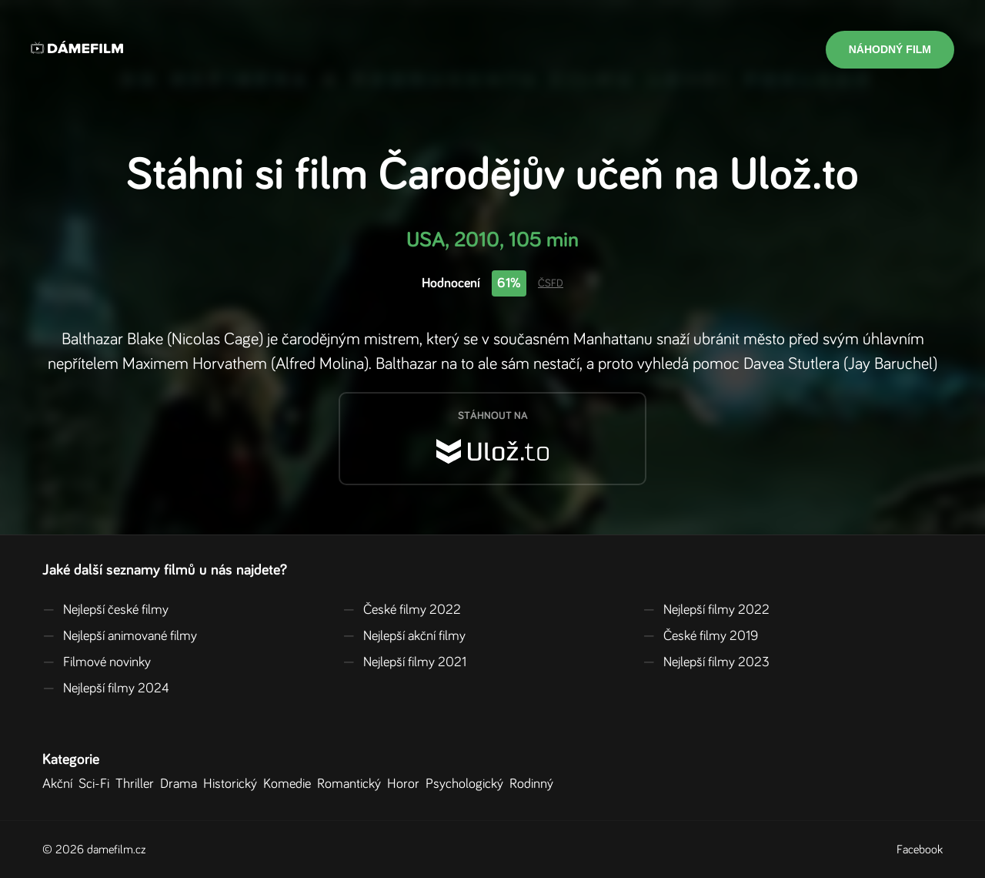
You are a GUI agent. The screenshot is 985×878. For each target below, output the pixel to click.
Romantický (352, 784)
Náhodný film (890, 49)
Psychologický (467, 784)
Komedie (290, 784)
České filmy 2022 (401, 610)
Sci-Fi (96, 784)
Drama (181, 784)
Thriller (137, 784)
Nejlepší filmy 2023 (706, 662)
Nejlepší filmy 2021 (404, 662)
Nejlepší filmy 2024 (105, 688)
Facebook (920, 849)
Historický (233, 784)
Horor (406, 784)
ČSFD (550, 283)
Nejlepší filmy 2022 (706, 610)
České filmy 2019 (700, 636)
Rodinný (534, 784)
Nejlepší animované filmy (119, 636)
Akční (60, 784)
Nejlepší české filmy (105, 610)
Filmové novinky (96, 662)
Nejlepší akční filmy (404, 636)
